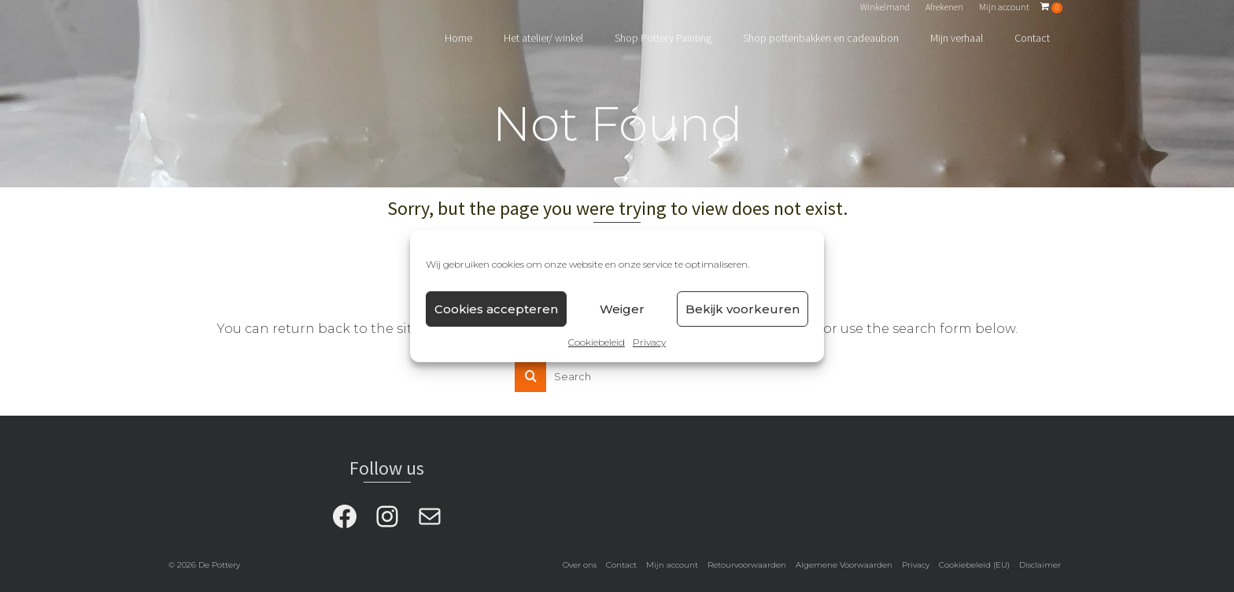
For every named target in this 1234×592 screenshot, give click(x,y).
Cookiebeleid (596, 342)
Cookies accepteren (496, 309)
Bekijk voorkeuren (742, 309)
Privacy (649, 342)
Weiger (622, 309)
